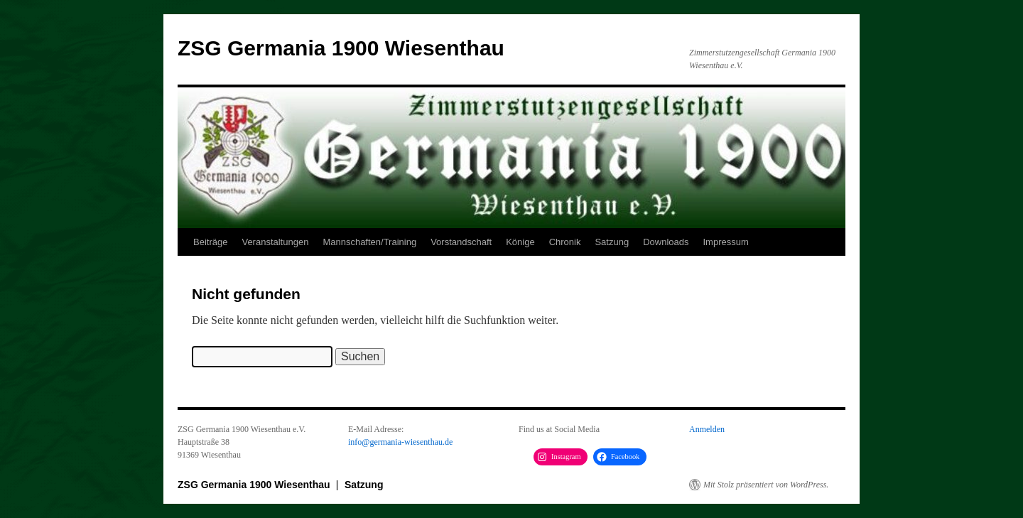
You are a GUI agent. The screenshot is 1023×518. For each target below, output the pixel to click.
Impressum (725, 242)
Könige (520, 242)
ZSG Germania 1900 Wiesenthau (341, 48)
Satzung (612, 242)
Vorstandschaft (461, 242)
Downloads (665, 242)
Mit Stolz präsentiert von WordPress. (765, 485)
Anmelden (707, 429)
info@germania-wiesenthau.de (400, 442)
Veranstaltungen (275, 242)
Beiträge (210, 242)
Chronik (565, 242)
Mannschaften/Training (369, 242)
